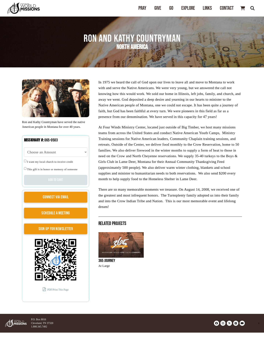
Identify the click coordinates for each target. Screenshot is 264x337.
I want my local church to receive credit (50, 161)
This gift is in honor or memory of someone (52, 169)
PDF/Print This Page (56, 289)
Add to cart (55, 180)
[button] (242, 8)
